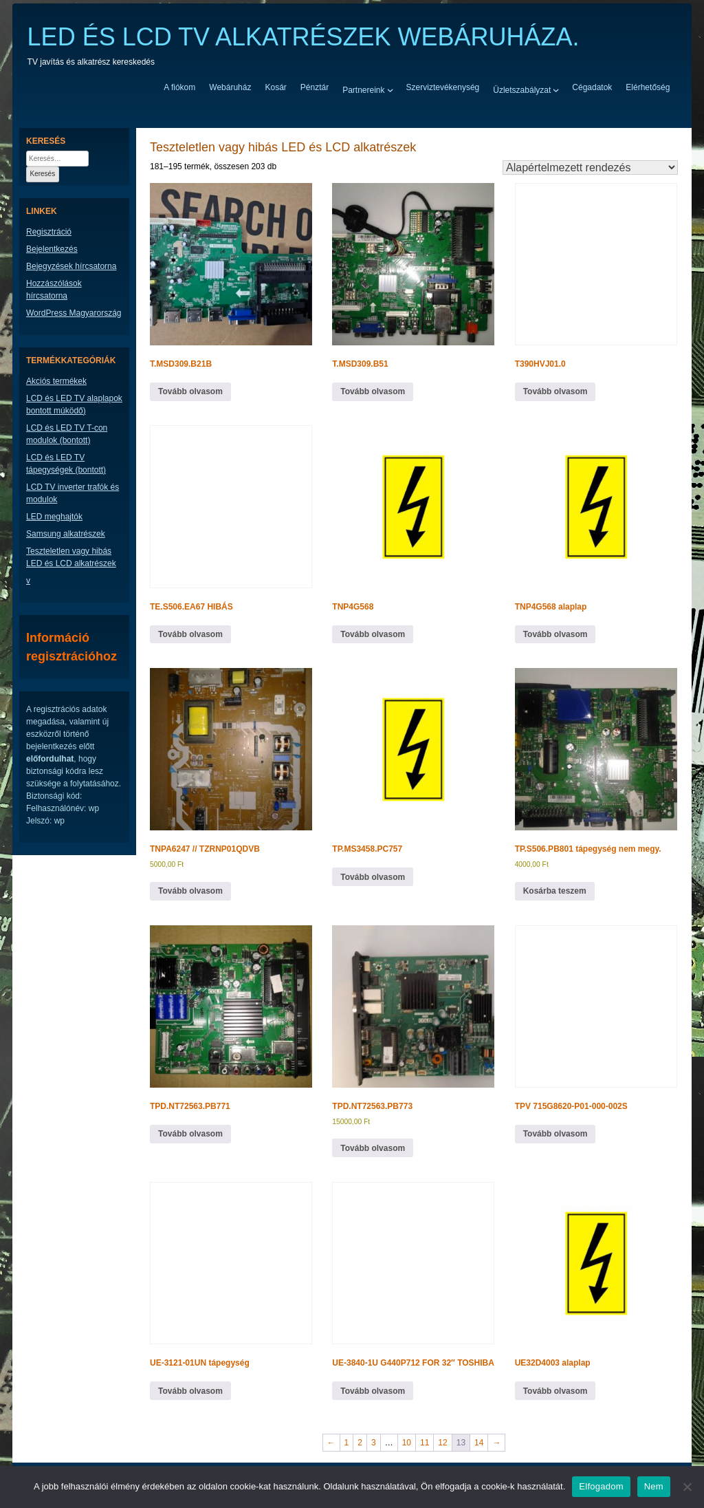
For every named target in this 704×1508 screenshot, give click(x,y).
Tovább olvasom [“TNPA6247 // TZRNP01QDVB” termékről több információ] (190, 891)
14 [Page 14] (478, 1442)
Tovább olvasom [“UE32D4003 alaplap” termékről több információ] (555, 1391)
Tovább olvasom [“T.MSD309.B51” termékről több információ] (372, 391)
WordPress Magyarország (74, 313)
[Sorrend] (590, 167)
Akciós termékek (56, 381)
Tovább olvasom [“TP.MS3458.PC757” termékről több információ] (372, 877)
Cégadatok (592, 87)
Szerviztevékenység (443, 87)
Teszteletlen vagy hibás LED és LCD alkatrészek (71, 557)
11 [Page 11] (424, 1442)
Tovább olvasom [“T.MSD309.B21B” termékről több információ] (190, 391)
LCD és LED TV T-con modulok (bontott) (66, 434)
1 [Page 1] (346, 1442)
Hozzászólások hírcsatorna (54, 290)
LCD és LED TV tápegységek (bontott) (66, 464)
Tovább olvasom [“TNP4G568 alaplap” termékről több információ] (555, 634)
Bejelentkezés (52, 249)
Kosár (275, 87)
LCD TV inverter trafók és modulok (72, 493)
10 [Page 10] (406, 1442)
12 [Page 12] (442, 1442)
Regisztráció (49, 232)
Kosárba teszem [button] (554, 891)
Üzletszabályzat (522, 89)
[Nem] (687, 1487)
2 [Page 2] (360, 1442)
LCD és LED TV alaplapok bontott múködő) (74, 405)
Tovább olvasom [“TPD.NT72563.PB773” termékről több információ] (372, 1148)
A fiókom (179, 87)
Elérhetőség (648, 87)
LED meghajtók (54, 516)
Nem (653, 1486)
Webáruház (230, 87)
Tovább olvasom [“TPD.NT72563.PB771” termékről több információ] (190, 1134)
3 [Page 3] (373, 1442)
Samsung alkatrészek (65, 534)
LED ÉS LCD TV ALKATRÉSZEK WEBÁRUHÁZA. (304, 37)
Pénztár (314, 87)
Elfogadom (601, 1486)
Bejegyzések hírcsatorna (71, 266)
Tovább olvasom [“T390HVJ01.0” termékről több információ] (555, 391)
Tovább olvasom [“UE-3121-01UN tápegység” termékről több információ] (190, 1391)
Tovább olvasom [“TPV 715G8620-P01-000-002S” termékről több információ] (555, 1134)
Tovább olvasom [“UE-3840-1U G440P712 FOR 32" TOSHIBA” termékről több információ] (372, 1391)
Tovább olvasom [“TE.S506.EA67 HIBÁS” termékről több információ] (190, 634)
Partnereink (363, 89)
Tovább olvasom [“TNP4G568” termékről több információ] (372, 634)
